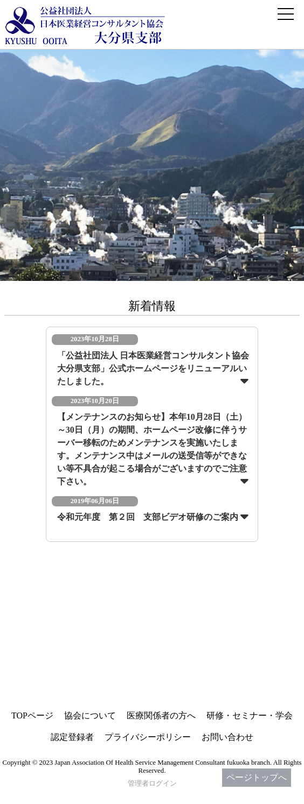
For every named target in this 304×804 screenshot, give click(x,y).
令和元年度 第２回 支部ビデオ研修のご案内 (147, 516)
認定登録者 (72, 737)
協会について (90, 715)
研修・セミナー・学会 (249, 715)
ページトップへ (256, 777)
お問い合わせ (227, 737)
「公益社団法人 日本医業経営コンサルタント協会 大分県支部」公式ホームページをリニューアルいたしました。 (153, 368)
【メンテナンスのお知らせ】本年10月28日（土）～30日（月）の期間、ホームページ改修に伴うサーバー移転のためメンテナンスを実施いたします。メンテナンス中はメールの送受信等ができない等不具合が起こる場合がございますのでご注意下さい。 (152, 449)
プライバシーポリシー (148, 737)
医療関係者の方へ (161, 715)
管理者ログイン (152, 783)
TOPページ (32, 715)
